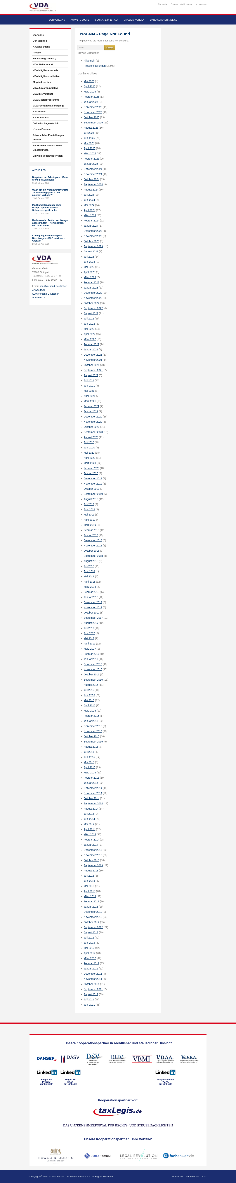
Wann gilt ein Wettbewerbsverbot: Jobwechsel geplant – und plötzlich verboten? (50, 192)
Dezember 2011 (93, 973)
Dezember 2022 (93, 292)
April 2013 (89, 891)
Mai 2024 (89, 205)
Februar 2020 (91, 468)
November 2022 (93, 297)
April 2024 (89, 210)
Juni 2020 (89, 447)
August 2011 (91, 994)
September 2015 (93, 741)
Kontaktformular (42, 129)
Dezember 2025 (93, 107)
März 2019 (90, 524)
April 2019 (89, 519)
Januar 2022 (91, 349)
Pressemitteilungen (95, 65)
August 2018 (91, 561)
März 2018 (90, 586)
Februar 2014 (91, 839)
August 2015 (91, 746)
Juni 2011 (89, 1004)
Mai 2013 (89, 886)
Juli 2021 (89, 380)
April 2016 (89, 705)
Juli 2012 (89, 937)
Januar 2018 (91, 597)
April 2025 (89, 148)
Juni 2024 (89, 199)
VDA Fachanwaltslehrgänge (48, 105)
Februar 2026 (91, 96)
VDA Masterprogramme (46, 99)
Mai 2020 (89, 452)
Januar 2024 (91, 225)
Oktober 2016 (91, 674)
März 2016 (90, 710)
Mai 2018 (89, 576)
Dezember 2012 (93, 911)
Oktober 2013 (91, 860)
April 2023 (89, 272)
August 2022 (91, 313)
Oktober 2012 (91, 922)
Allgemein (89, 60)
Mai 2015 (89, 762)
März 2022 (90, 339)
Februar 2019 (91, 530)
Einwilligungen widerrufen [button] (48, 155)
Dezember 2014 (93, 788)
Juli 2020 (89, 442)
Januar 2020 (91, 473)
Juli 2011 (89, 999)
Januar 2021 (91, 411)
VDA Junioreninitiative (45, 88)
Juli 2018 (89, 566)
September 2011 (93, 989)
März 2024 (90, 215)
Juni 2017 (89, 633)
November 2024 (93, 174)
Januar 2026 (91, 101)
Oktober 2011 (91, 984)
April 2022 (89, 334)
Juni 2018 (89, 571)
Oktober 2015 (91, 736)
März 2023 (90, 277)
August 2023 (91, 251)
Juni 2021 (89, 385)
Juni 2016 (89, 695)
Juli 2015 (89, 751)
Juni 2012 (89, 942)
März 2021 (90, 401)
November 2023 (93, 236)
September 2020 (93, 432)
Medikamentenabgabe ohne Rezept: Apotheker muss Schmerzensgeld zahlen (46, 208)
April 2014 (89, 829)
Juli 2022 (89, 318)
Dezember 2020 (93, 416)
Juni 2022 (89, 323)
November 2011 (93, 978)
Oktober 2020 (91, 426)
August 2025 (91, 127)
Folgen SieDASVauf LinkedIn (70, 1081)
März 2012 (90, 958)
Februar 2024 (91, 220)
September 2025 (93, 122)
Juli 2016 (89, 690)
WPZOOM (200, 1176)
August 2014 (91, 808)
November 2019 (93, 483)
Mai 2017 (89, 638)
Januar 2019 (91, 535)
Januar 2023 (91, 287)
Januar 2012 (91, 968)
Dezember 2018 (93, 540)
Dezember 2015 (93, 726)
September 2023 (93, 246)
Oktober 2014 (91, 798)
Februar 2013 (91, 901)
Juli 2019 (89, 504)
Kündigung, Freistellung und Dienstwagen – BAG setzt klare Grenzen (48, 238)
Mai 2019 (89, 514)
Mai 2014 (89, 824)
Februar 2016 (91, 715)
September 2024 (93, 184)
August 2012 (91, 932)
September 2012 (93, 927)
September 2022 (93, 308)
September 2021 (93, 370)
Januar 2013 (91, 906)
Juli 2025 (89, 132)
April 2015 (89, 767)
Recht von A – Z (42, 117)
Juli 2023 (89, 256)
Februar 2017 (91, 653)
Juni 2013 (89, 880)
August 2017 (91, 622)
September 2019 (93, 493)
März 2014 (90, 834)
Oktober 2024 (91, 179)
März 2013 (90, 896)
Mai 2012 (89, 947)
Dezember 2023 (93, 230)
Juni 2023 (89, 261)
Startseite (162, 4)
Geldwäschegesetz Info (46, 123)
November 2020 (93, 421)
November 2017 (93, 607)
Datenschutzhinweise (181, 4)
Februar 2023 (91, 282)
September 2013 (93, 865)
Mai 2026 (89, 81)
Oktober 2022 (91, 303)
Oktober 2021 (91, 365)
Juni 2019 (89, 509)
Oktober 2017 (91, 612)
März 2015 (90, 772)
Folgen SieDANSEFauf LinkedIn (46, 1081)
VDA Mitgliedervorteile (45, 70)
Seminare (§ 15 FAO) (106, 20)
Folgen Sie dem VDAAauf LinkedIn (165, 1081)
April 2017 (89, 643)
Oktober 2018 (91, 550)
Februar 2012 (91, 963)
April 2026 (89, 86)
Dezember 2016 (93, 664)
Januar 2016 (91, 720)
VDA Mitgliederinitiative (46, 76)
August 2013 (91, 870)
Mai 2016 (89, 700)
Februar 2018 (91, 591)
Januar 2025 (91, 163)
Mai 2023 (89, 266)
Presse (37, 52)
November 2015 (93, 731)
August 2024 (91, 189)
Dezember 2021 (93, 354)
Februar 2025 (91, 158)
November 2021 (93, 359)
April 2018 (89, 581)
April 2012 (89, 953)
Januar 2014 (91, 844)
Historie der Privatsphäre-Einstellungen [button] (47, 147)
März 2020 (90, 463)
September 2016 (93, 679)
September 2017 (93, 617)
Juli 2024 (89, 194)
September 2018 (93, 555)
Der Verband (57, 20)
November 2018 (93, 545)
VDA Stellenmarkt (43, 64)
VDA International (43, 93)
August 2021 (91, 375)
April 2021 (89, 395)
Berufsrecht (39, 111)
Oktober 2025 (91, 117)
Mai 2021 (89, 390)
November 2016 (93, 669)
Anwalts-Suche (80, 20)
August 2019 (91, 499)
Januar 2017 (91, 659)
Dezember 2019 (93, 478)
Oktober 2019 (91, 488)
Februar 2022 (91, 344)
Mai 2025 (89, 143)
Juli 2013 (89, 875)
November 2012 (93, 916)
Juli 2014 (89, 813)
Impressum (201, 4)
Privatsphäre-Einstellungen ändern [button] (48, 137)
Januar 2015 (91, 782)
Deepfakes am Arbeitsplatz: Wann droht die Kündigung (50, 178)
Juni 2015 (89, 757)
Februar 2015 (91, 777)
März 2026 (90, 91)
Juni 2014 (89, 818)
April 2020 (89, 457)
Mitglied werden (134, 20)
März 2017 (90, 648)
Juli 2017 (89, 628)
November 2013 (93, 855)
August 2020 (91, 437)
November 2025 (93, 112)
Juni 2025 (89, 138)
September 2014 (93, 803)
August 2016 (91, 684)
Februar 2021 (91, 406)
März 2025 (90, 153)
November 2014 (93, 793)
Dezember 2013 (93, 849)
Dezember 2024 (93, 168)
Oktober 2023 (91, 241)
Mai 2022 (89, 328)
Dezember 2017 (93, 602)
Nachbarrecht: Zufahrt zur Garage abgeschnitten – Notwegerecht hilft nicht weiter (50, 223)
